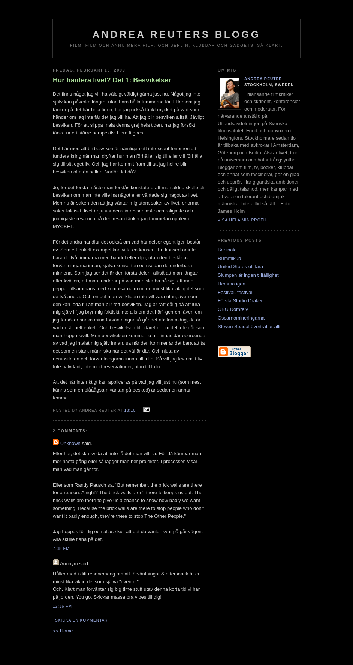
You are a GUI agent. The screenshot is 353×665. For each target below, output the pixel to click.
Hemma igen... (234, 284)
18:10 (130, 410)
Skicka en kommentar (81, 620)
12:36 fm (62, 606)
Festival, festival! (236, 292)
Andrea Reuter (263, 79)
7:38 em (61, 549)
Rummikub (229, 258)
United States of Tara (240, 266)
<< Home (63, 631)
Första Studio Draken (241, 300)
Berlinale (227, 250)
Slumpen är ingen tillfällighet (248, 275)
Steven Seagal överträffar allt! (250, 326)
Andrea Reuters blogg (176, 34)
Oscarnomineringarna (241, 318)
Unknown (70, 443)
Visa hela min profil (242, 220)
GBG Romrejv (233, 309)
